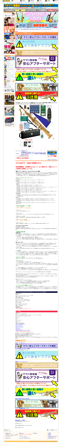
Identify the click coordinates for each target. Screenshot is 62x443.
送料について (21, 433)
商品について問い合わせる (52, 159)
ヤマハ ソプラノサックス (46, 29)
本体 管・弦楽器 (32, 29)
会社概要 (49, 433)
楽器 (21, 29)
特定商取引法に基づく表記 (52, 436)
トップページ (18, 29)
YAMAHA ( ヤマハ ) (38, 29)
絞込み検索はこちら (9, 15)
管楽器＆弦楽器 (25, 29)
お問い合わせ (35, 433)
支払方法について (8, 433)
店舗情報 (49, 434)
